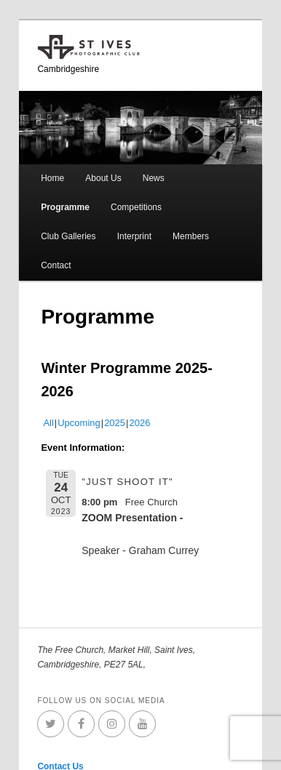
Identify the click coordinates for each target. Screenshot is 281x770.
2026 (139, 422)
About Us (103, 178)
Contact (56, 265)
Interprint (134, 236)
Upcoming (79, 422)
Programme (65, 207)
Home (52, 178)
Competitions (136, 207)
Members (191, 236)
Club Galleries (68, 236)
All (48, 422)
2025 (114, 422)
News (154, 178)
